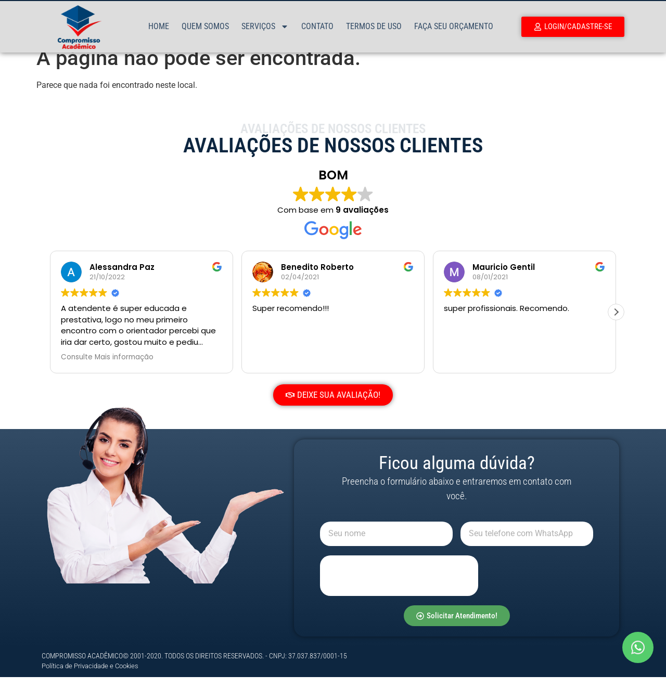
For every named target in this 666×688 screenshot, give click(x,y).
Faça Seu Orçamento (453, 26)
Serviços (265, 26)
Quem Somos (205, 26)
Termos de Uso (374, 26)
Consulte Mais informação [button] (107, 368)
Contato (317, 26)
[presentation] (399, 586)
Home (158, 26)
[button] (616, 323)
